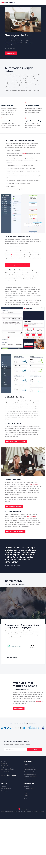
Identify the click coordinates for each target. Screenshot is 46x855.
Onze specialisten (29, 789)
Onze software (28, 779)
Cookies (29, 811)
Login (25, 798)
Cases (26, 765)
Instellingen (42, 811)
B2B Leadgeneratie (6, 789)
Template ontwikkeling (30, 774)
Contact (26, 796)
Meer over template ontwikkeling (15, 441)
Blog (25, 793)
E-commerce (4, 791)
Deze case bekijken (11, 657)
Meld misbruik (35, 811)
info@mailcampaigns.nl (7, 768)
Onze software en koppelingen (15, 531)
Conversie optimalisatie (30, 772)
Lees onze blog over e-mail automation (17, 265)
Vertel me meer (10, 53)
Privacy (23, 811)
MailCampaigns (34, 484)
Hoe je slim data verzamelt (14, 506)
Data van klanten (31, 516)
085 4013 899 (4, 766)
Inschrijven (34, 750)
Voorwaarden (17, 811)
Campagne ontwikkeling (30, 770)
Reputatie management (30, 777)
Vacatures (27, 791)
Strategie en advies (29, 767)
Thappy (24, 153)
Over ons (26, 786)
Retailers (3, 786)
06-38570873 (39, 701)
